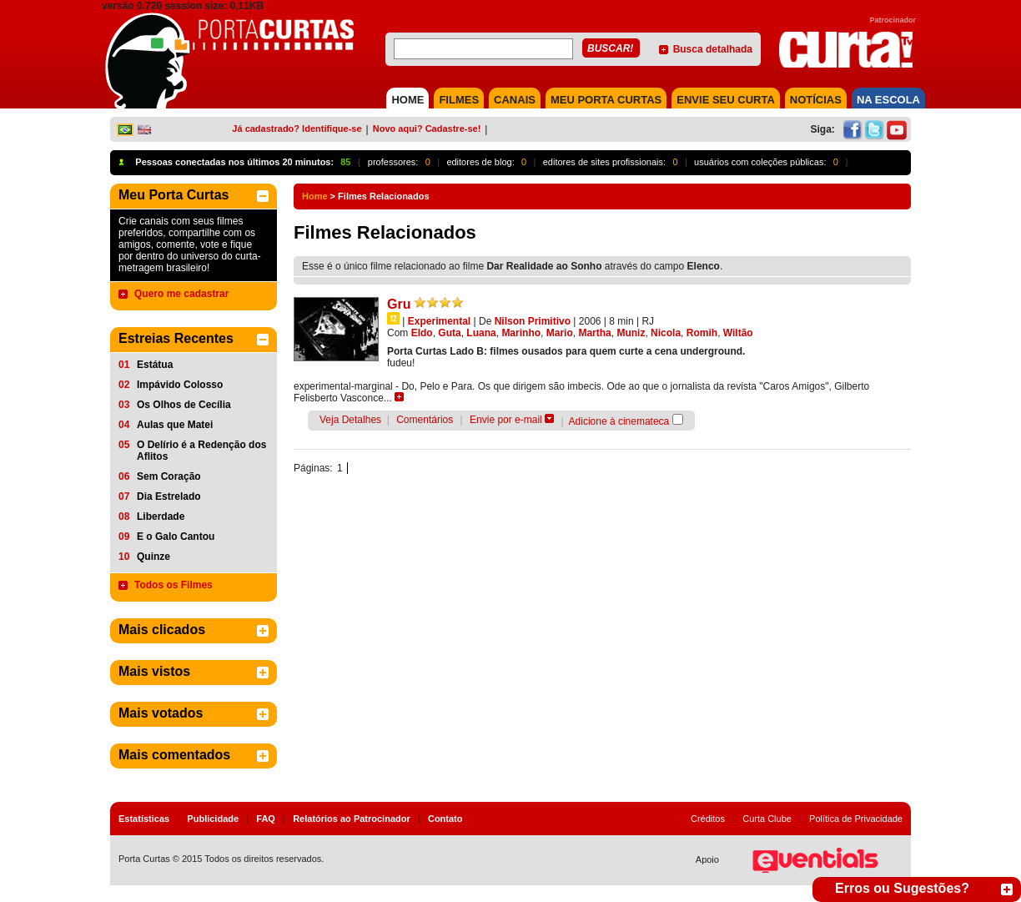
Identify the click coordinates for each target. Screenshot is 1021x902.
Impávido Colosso (180, 385)
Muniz (630, 333)
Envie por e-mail (506, 420)
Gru (398, 304)
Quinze (153, 556)
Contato (445, 819)
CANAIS (515, 99)
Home (315, 196)
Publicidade (213, 819)
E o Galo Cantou (175, 536)
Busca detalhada (712, 49)
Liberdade (160, 516)
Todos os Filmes (173, 585)
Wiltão (738, 333)
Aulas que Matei (175, 425)
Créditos (708, 819)
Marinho (521, 333)
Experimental (439, 321)
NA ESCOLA (888, 99)
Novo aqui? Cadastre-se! (427, 128)
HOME (407, 99)
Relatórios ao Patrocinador (351, 819)
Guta (449, 333)
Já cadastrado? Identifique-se (296, 128)
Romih (702, 333)
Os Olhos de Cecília (184, 405)
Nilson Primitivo (533, 321)
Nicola (666, 333)
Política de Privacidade (856, 819)
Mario (559, 333)
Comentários (424, 420)
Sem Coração (169, 476)
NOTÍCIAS (816, 99)
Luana (480, 333)
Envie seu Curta (725, 99)
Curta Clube (767, 819)
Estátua (155, 364)
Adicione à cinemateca (619, 421)
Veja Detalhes (350, 420)
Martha (594, 333)
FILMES (459, 99)
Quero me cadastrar (181, 294)
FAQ (265, 819)
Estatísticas (143, 819)
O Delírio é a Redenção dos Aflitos (201, 450)
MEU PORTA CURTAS (606, 99)
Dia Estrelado (169, 496)
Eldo (422, 333)
